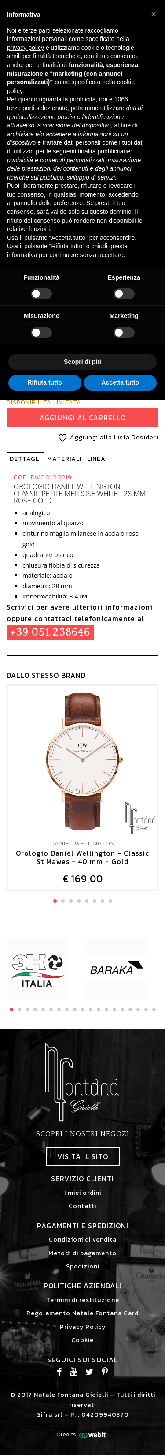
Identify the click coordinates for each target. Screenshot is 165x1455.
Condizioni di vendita (83, 1239)
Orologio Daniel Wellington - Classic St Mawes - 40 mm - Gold (82, 857)
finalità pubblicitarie (104, 151)
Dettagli (25, 459)
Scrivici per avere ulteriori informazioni (80, 607)
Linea (96, 459)
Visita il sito (82, 1156)
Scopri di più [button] (82, 361)
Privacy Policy (83, 1327)
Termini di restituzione (82, 1300)
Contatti (82, 1206)
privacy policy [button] (25, 47)
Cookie (82, 1340)
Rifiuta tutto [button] (44, 382)
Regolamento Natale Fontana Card (82, 1313)
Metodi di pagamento (82, 1253)
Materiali (64, 459)
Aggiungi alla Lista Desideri (106, 437)
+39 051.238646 (50, 632)
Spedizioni (82, 1266)
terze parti (20, 108)
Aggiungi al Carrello (83, 417)
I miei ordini (82, 1192)
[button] (154, 14)
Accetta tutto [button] (120, 382)
